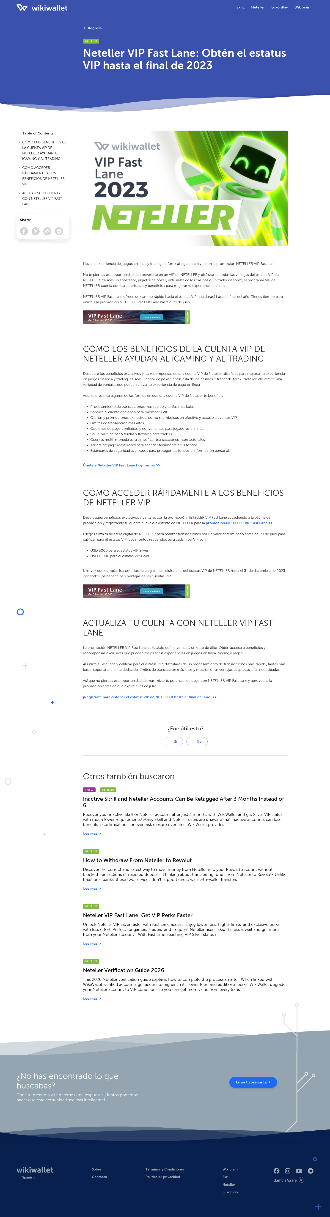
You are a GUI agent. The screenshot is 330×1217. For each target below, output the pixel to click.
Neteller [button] (258, 7)
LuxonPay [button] (279, 7)
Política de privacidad (163, 1177)
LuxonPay (230, 1192)
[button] (25, 1177)
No (197, 741)
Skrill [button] (240, 7)
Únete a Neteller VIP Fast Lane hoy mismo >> (121, 465)
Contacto (99, 1177)
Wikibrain (302, 7)
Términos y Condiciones (165, 1169)
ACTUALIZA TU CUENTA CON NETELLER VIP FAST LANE (42, 198)
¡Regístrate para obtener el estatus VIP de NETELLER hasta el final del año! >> (150, 697)
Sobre (96, 1169)
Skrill (89, 789)
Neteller (91, 41)
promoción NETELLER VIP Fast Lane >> (239, 523)
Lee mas (92, 834)
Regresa (92, 28)
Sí (173, 741)
